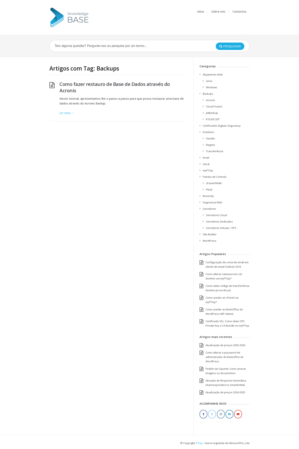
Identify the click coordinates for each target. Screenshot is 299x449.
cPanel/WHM (214, 183)
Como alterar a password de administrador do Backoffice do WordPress (225, 357)
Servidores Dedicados (219, 221)
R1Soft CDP (213, 119)
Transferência (214, 151)
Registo (210, 145)
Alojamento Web (213, 74)
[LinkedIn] (229, 414)
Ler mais (66, 113)
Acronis (210, 100)
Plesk (209, 189)
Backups (208, 93)
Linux (209, 81)
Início (200, 11)
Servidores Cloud (216, 215)
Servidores (209, 209)
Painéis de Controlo (215, 177)
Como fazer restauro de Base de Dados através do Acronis (114, 87)
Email (206, 157)
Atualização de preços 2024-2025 (225, 392)
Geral (206, 164)
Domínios (208, 132)
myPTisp (208, 170)
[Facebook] (203, 414)
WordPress (209, 240)
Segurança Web (212, 202)
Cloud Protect (214, 106)
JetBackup (212, 113)
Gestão (210, 138)
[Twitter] (212, 414)
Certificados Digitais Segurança (222, 125)
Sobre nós (218, 11)
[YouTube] (238, 414)
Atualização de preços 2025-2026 (225, 345)
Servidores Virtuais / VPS (221, 228)
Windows (211, 87)
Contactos (240, 11)
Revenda (208, 196)
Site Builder (210, 234)
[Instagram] (221, 414)
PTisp (199, 443)
